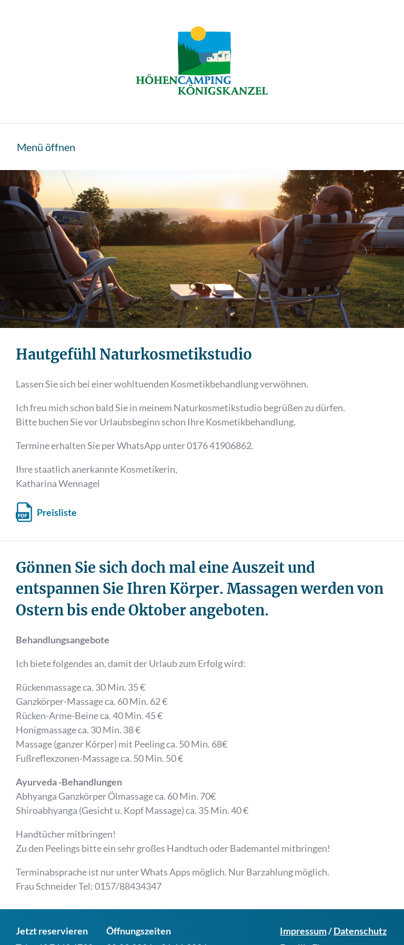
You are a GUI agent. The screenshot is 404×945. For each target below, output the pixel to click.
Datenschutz (360, 931)
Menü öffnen (46, 147)
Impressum (303, 931)
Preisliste (57, 512)
